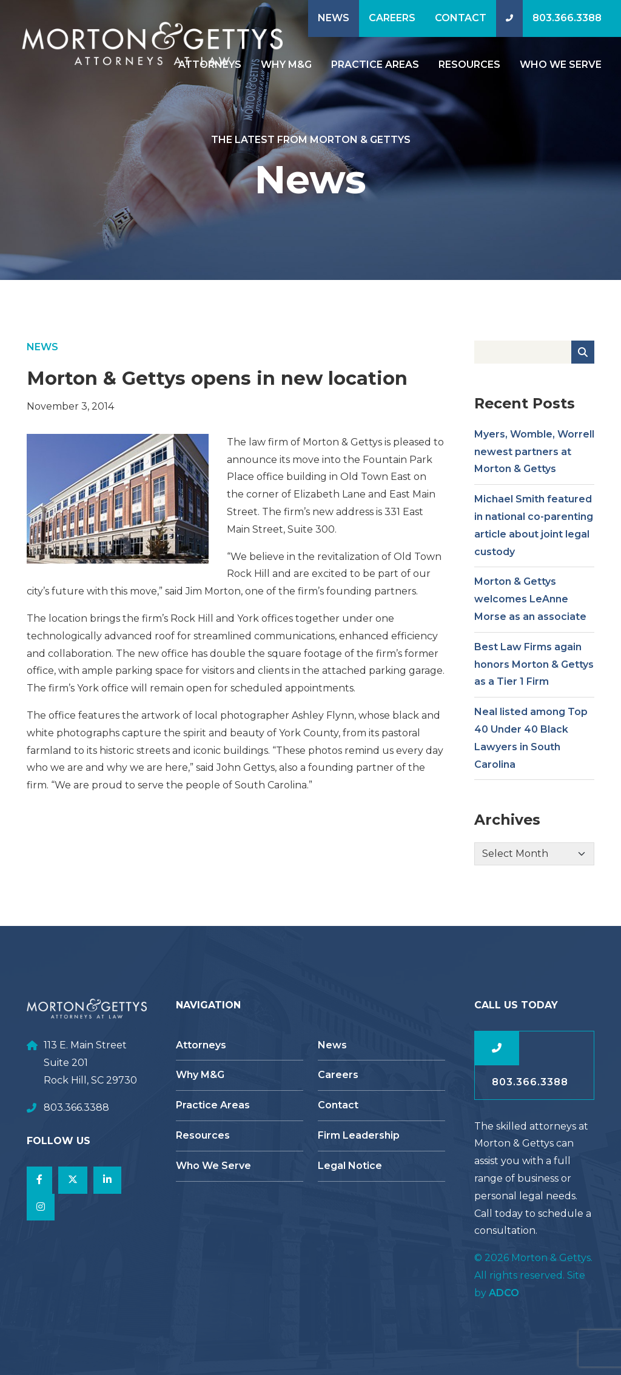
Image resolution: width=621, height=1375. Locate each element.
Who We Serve (561, 64)
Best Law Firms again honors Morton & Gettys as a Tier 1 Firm (534, 670)
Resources (469, 64)
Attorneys (201, 1045)
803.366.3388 (567, 18)
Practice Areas (375, 64)
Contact (460, 18)
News (333, 18)
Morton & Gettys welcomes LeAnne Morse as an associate (530, 605)
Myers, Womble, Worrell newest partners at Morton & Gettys (534, 457)
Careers (392, 18)
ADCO (504, 1293)
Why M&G (286, 64)
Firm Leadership (359, 1135)
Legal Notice (350, 1165)
